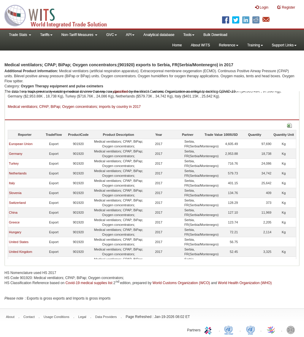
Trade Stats (20, 35)
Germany (15, 153)
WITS (59, 15)
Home (177, 45)
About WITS (200, 45)
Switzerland (17, 202)
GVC (111, 35)
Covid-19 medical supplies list (88, 283)
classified (120, 91)
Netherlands (17, 173)
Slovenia (15, 193)
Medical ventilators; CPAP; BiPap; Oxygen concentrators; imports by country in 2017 (74, 107)
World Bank (292, 330)
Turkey (14, 163)
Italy (12, 183)
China (13, 212)
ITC (209, 330)
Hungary (15, 232)
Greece (14, 222)
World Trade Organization (271, 330)
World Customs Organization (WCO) (181, 283)
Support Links (284, 45)
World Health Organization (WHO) (245, 283)
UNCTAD (230, 330)
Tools (188, 35)
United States (18, 242)
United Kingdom (20, 251)
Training (255, 45)
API (130, 35)
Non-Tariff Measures (79, 35)
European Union (21, 144)
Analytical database (158, 35)
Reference (228, 45)
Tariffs (46, 35)
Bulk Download (215, 35)
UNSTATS (250, 330)
